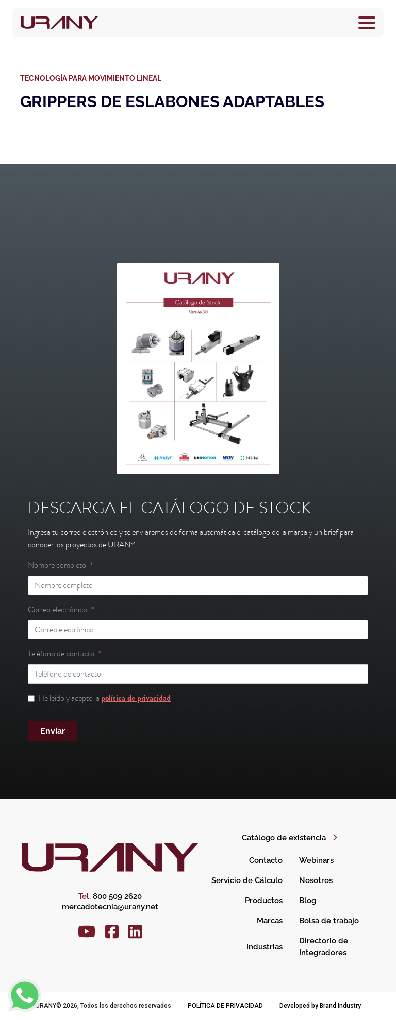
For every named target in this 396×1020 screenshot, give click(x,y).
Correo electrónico (57, 609)
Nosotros (316, 880)
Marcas (270, 920)
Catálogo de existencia (284, 837)
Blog (307, 900)
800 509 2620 (110, 896)
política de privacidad (136, 698)
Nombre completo (57, 565)
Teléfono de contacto (61, 654)
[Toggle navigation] (366, 22)
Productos (264, 900)
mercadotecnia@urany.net (110, 906)
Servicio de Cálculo (247, 880)
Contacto (266, 860)
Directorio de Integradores (323, 946)
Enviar (52, 731)
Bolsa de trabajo (329, 920)
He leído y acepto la (104, 698)
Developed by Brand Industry (320, 1005)
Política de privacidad (225, 1005)
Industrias (264, 947)
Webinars (316, 860)
